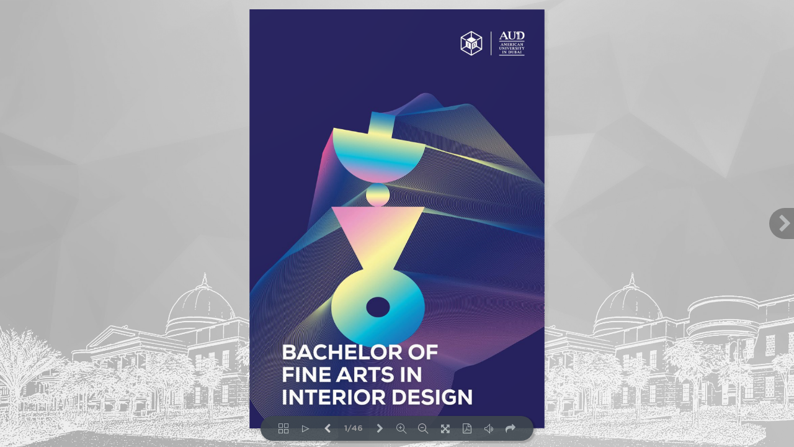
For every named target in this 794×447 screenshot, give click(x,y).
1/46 (353, 429)
